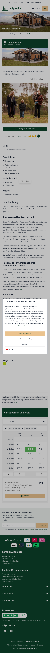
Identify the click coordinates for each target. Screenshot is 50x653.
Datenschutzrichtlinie (24, 326)
